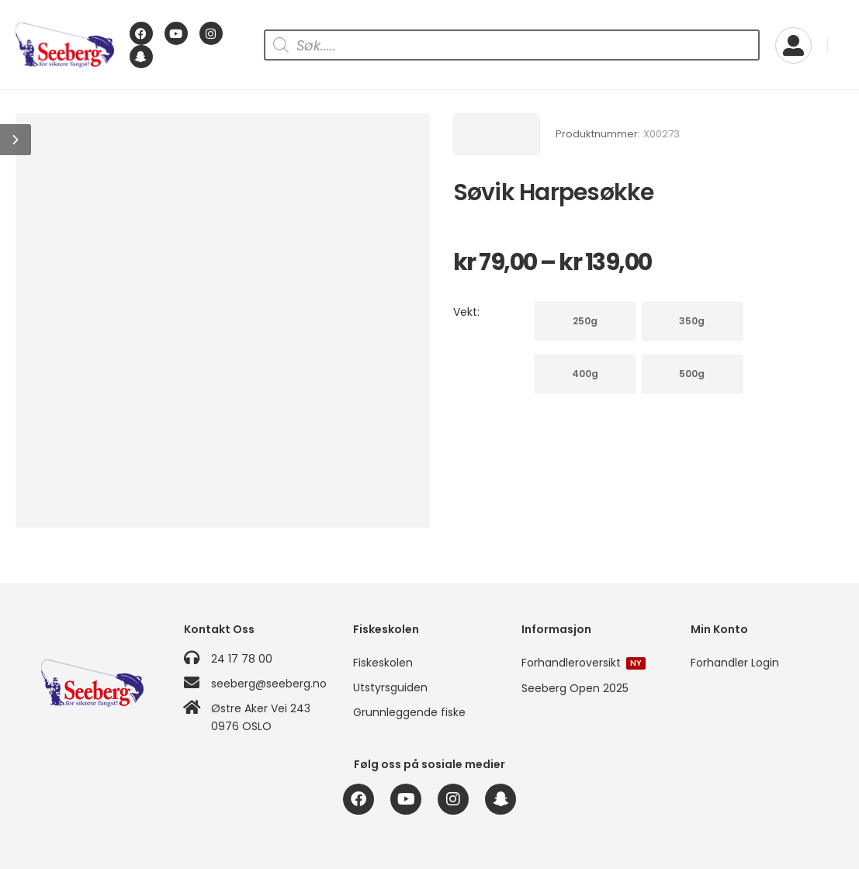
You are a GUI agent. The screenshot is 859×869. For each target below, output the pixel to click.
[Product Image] (223, 320)
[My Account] (793, 45)
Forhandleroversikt (583, 662)
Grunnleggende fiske (409, 712)
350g (692, 320)
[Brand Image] (496, 134)
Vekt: (466, 312)
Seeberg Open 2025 (575, 688)
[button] (15, 139)
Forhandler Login (735, 662)
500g (692, 373)
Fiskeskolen (383, 662)
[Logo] (65, 45)
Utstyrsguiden (390, 687)
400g (585, 373)
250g (585, 320)
